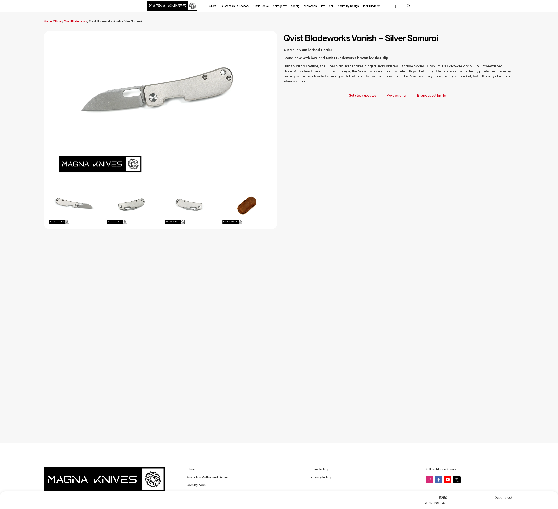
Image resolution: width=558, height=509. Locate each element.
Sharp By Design (348, 6)
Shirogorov (280, 6)
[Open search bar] (408, 6)
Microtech (310, 6)
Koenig (295, 6)
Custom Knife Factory (235, 6)
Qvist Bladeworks (75, 21)
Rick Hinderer (371, 6)
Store (213, 6)
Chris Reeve (261, 6)
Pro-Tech (327, 6)
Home (48, 21)
